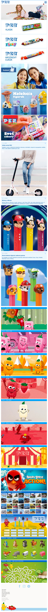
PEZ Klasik (4, 589)
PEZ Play (3, 596)
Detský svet (4, 594)
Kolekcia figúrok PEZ (6, 593)
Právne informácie (5, 599)
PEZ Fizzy (4, 590)
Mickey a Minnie (7, 200)
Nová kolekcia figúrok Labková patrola (13, 255)
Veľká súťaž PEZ (7, 145)
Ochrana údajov (5, 598)
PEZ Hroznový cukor (6, 592)
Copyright (4, 600)
